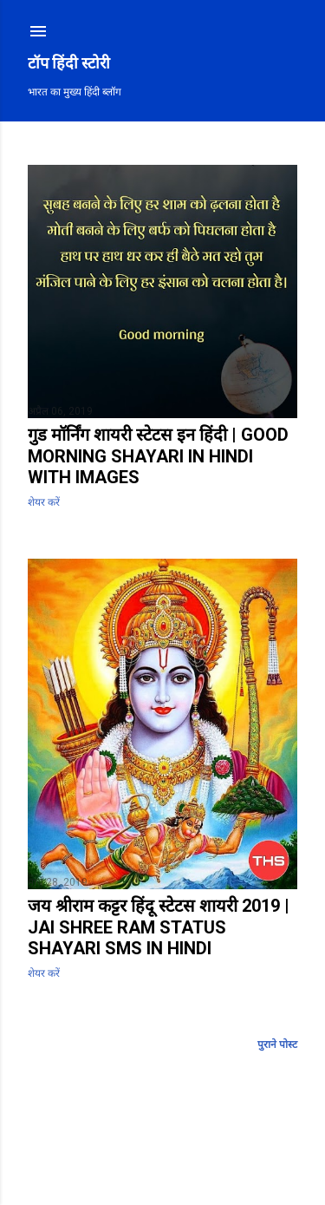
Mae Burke (160, 1161)
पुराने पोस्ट (277, 1044)
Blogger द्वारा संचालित (162, 1149)
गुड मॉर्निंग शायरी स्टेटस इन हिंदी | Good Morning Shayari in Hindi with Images (158, 456)
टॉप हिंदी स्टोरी (69, 63)
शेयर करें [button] (44, 502)
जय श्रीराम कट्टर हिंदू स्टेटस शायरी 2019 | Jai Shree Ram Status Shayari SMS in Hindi (158, 927)
